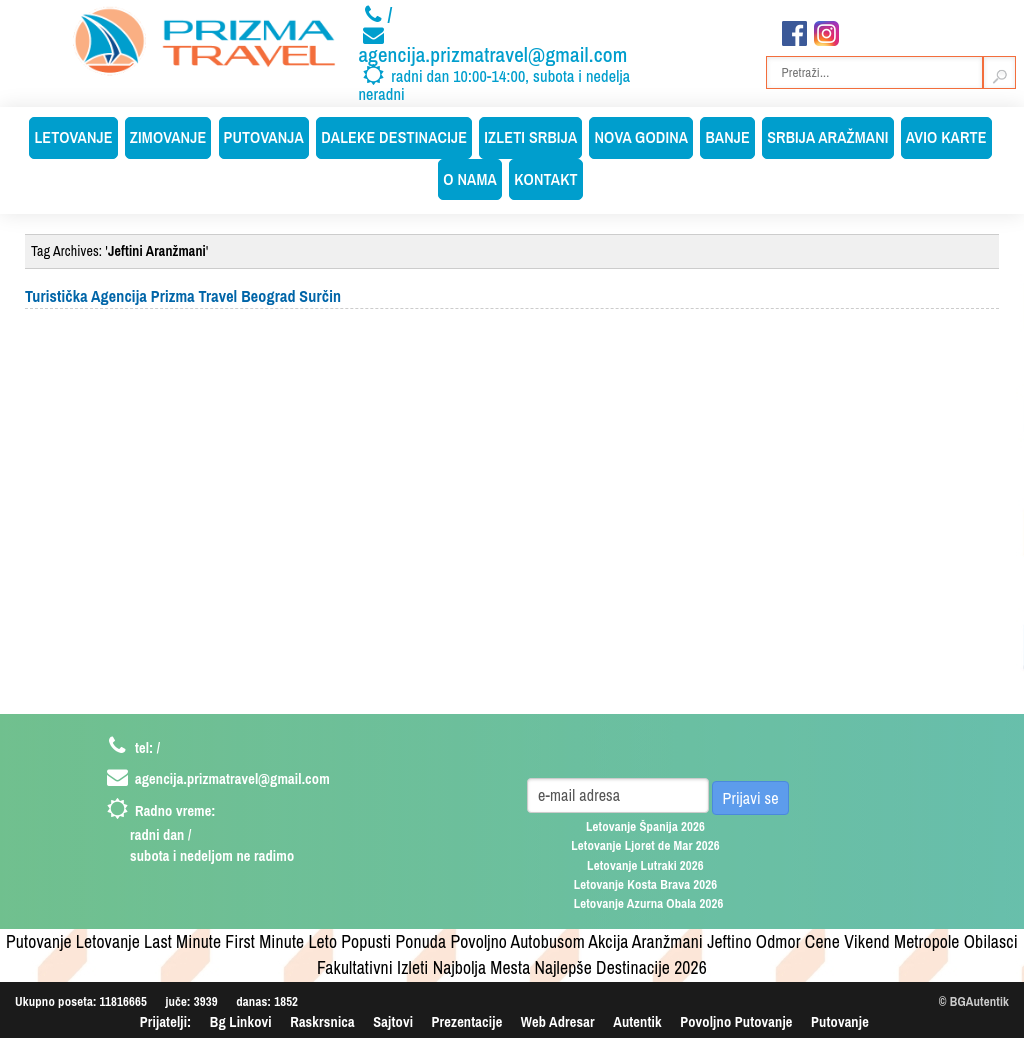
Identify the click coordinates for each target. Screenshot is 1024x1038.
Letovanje (73, 137)
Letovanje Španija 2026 (645, 826)
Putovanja (264, 137)
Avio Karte (946, 137)
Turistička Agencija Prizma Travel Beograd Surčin (183, 296)
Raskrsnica (322, 1021)
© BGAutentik (974, 1001)
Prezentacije (467, 1021)
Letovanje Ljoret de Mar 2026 (645, 845)
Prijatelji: (166, 1021)
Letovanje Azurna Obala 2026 (649, 903)
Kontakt (546, 179)
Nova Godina (641, 137)
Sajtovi (393, 1021)
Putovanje (840, 1021)
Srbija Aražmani (828, 137)
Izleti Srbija (530, 137)
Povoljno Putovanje (736, 1021)
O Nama (470, 179)
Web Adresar (558, 1021)
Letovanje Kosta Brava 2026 (646, 884)
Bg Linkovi (241, 1021)
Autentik (637, 1021)
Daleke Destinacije (394, 137)
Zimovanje (168, 137)
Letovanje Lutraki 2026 (645, 865)
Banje (727, 137)
